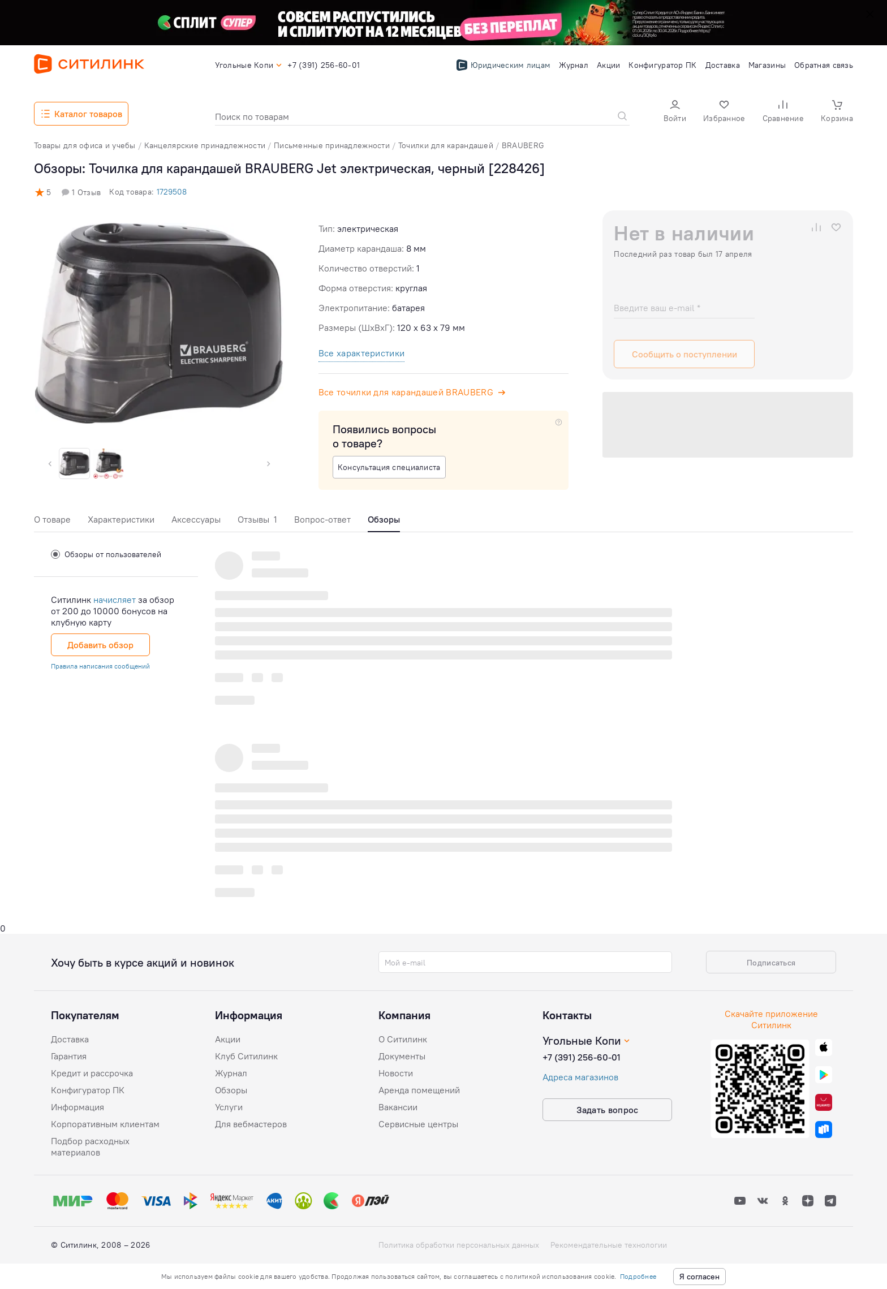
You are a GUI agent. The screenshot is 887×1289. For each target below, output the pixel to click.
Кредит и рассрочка (92, 1073)
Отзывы (257, 519)
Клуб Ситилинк (246, 1056)
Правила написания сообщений (100, 666)
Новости (395, 1073)
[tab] (52, 522)
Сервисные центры (418, 1124)
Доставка (70, 1039)
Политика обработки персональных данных (458, 1245)
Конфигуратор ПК (87, 1090)
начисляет (114, 599)
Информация (77, 1107)
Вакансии (397, 1107)
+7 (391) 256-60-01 (581, 1057)
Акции (227, 1039)
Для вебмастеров (251, 1124)
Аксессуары (196, 519)
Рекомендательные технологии (608, 1245)
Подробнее (638, 1276)
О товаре (52, 519)
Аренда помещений (419, 1090)
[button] (675, 112)
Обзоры (231, 1090)
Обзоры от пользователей (106, 554)
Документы (401, 1056)
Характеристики (121, 519)
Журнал (231, 1073)
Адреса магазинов (580, 1077)
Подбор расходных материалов (90, 1146)
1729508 (172, 192)
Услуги (229, 1107)
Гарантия (69, 1056)
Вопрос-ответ (322, 519)
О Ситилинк (402, 1039)
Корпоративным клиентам (105, 1124)
